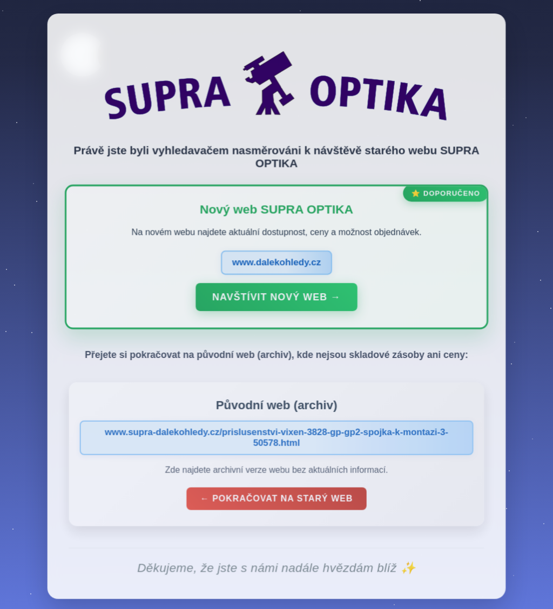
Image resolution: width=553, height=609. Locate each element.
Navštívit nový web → (276, 299)
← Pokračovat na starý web (276, 500)
